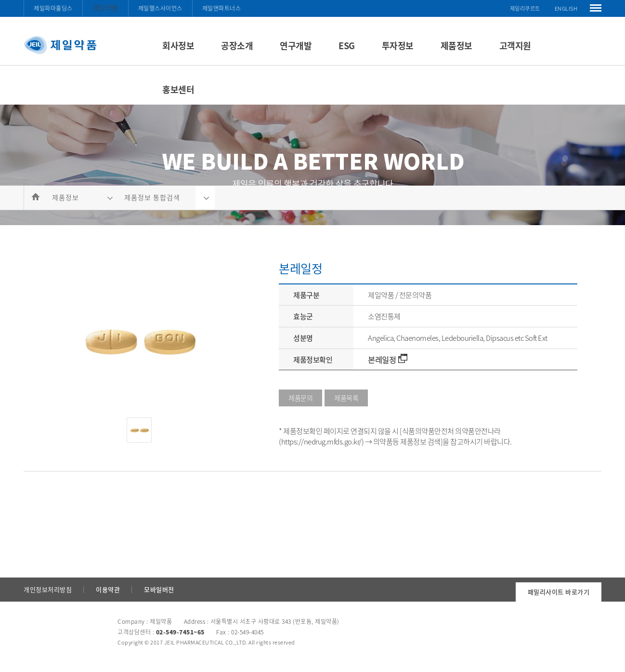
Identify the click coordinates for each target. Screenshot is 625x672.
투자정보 (398, 45)
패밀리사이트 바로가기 (559, 591)
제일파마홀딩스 (53, 8)
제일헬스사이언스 (160, 8)
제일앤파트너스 (221, 8)
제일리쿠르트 (525, 8)
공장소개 (237, 45)
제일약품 (105, 7)
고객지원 (515, 45)
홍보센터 (178, 89)
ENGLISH (566, 8)
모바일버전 (159, 589)
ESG (347, 45)
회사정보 (178, 45)
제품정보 (456, 45)
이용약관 (108, 589)
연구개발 (296, 45)
